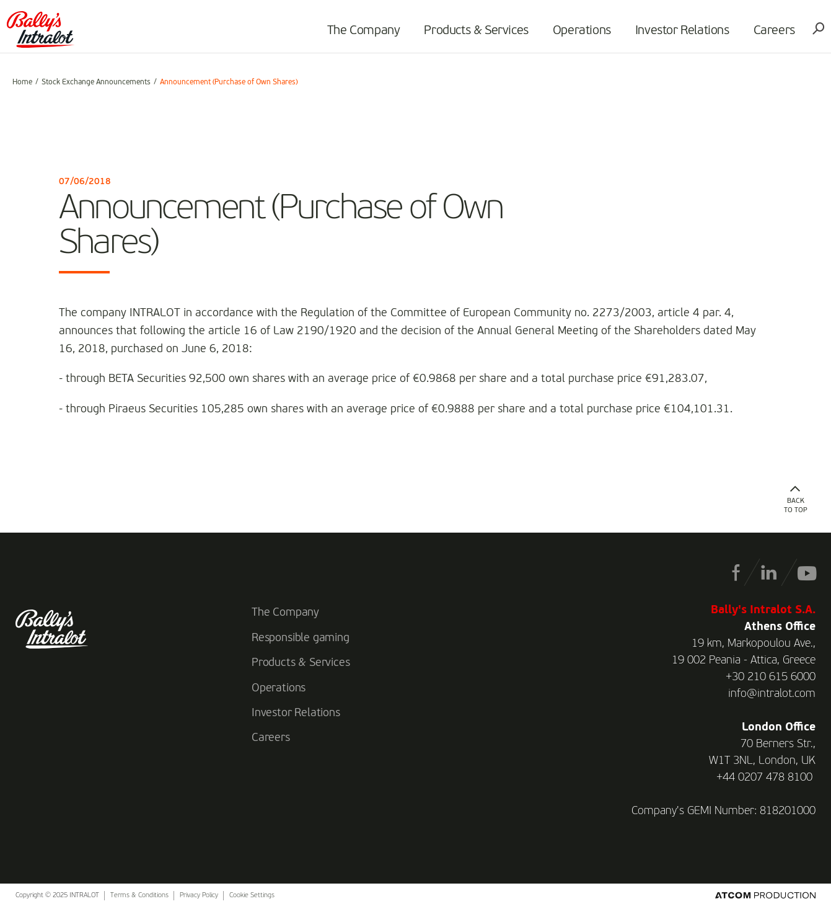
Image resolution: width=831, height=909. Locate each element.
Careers (768, 35)
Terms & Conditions (139, 895)
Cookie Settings (252, 895)
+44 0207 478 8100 (764, 777)
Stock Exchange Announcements (96, 82)
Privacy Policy (199, 895)
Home (22, 82)
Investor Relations (677, 35)
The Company (358, 35)
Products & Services (471, 35)
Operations (576, 35)
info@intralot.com (772, 693)
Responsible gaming (301, 638)
